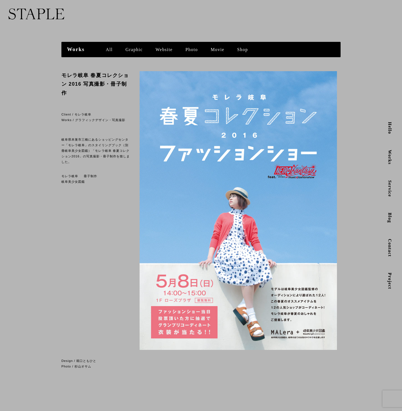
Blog (389, 218)
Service (389, 188)
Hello (389, 128)
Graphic (134, 49)
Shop (242, 49)
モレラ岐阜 (69, 176)
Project (389, 281)
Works (389, 157)
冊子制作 (90, 176)
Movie (217, 49)
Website (164, 49)
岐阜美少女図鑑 (73, 181)
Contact (389, 248)
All (109, 49)
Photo (191, 49)
